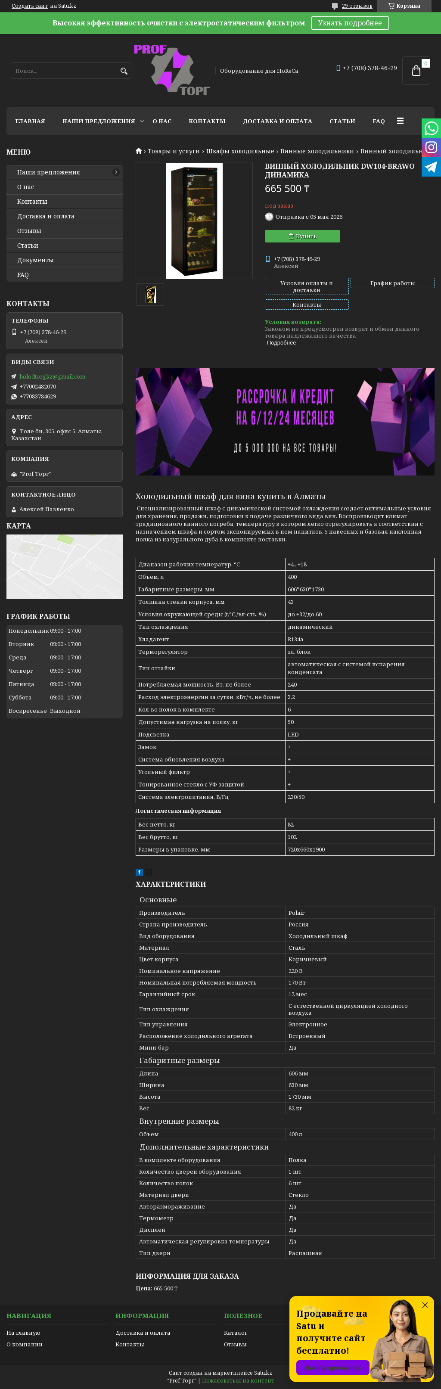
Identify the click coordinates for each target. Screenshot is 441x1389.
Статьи (342, 121)
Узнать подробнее (350, 23)
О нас (161, 121)
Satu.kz (263, 1373)
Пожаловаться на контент (238, 1380)
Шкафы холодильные (240, 151)
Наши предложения (98, 121)
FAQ (379, 121)
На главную (23, 1332)
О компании (24, 1344)
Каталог (235, 1332)
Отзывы (29, 231)
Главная (30, 121)
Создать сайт (30, 6)
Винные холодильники (317, 151)
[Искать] (123, 71)
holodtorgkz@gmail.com (52, 376)
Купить (306, 236)
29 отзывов (357, 5)
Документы (35, 260)
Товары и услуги (174, 151)
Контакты (207, 121)
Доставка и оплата (277, 121)
